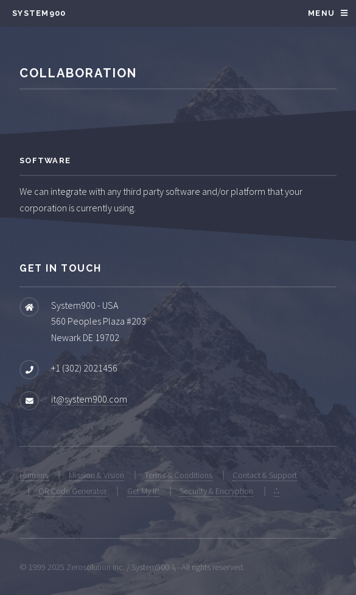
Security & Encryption (216, 490)
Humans (33, 475)
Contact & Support (264, 475)
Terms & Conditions (178, 475)
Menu (321, 13)
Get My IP (143, 490)
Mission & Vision (96, 475)
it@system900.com (89, 399)
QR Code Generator (72, 490)
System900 (39, 13)
